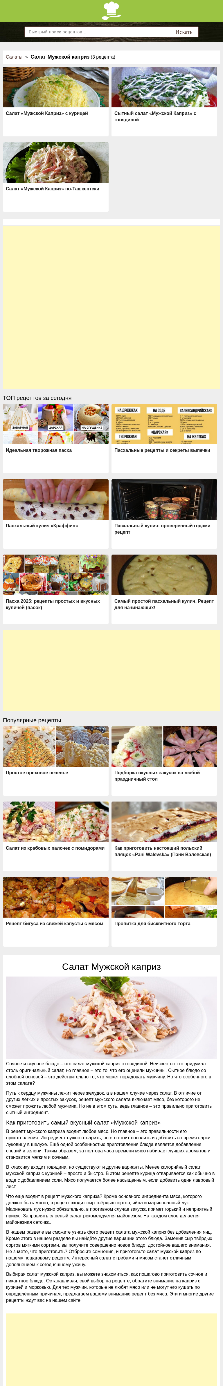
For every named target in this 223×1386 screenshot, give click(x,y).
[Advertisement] (111, 267)
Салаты (14, 57)
